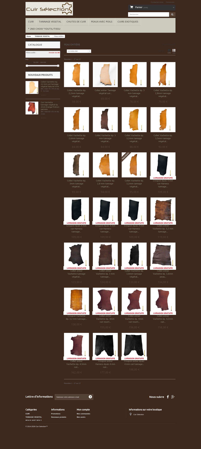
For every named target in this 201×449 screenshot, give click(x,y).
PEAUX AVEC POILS (101, 21)
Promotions (55, 414)
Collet (32, 86)
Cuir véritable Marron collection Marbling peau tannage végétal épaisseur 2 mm (50, 183)
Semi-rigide (52, 95)
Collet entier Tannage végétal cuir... (105, 91)
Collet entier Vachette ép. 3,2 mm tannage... (163, 228)
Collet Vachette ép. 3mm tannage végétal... (76, 183)
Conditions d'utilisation (60, 430)
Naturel (32, 77)
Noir (31, 73)
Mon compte (83, 409)
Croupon (50, 86)
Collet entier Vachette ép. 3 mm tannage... (105, 274)
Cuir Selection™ (42, 442)
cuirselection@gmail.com (149, 424)
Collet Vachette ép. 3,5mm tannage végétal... (163, 138)
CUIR (31, 21)
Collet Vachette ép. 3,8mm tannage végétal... (134, 274)
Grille (169, 51)
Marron (49, 73)
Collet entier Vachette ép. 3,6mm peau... (163, 274)
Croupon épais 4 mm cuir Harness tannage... (163, 183)
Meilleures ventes (58, 420)
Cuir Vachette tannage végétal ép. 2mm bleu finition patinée (49, 160)
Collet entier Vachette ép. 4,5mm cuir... (76, 364)
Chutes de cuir (76, 21)
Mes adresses (82, 420)
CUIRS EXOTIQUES (128, 21)
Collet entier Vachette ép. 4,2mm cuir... (163, 319)
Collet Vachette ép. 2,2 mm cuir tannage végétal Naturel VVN (50, 116)
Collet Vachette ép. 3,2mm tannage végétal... (134, 138)
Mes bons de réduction (86, 427)
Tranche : (29, 62)
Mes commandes (83, 414)
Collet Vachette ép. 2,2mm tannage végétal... (76, 93)
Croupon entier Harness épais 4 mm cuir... (105, 364)
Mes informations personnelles (89, 424)
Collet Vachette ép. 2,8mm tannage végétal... (163, 93)
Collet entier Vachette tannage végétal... (76, 274)
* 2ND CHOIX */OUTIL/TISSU (44, 28)
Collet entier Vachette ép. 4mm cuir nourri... (105, 319)
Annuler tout (54, 53)
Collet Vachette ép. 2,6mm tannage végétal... (76, 138)
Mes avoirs (81, 417)
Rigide (32, 95)
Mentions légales (58, 427)
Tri (65, 51)
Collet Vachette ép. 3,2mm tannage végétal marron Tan (49, 205)
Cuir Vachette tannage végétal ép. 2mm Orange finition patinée (50, 137)
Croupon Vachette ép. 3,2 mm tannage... (76, 317)
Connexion (170, 2)
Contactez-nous (157, 2)
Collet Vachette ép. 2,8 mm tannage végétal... (105, 183)
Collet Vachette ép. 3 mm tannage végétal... (134, 93)
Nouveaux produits (40, 106)
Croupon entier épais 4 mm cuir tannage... (134, 362)
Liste (173, 51)
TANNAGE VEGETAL (50, 21)
